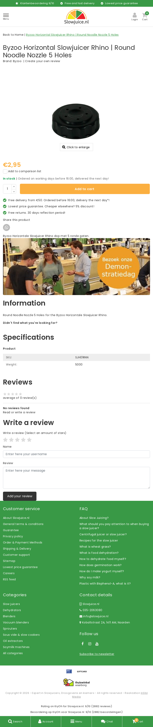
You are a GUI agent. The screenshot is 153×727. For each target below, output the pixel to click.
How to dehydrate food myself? (102, 559)
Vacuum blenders (16, 622)
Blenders (9, 616)
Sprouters (10, 629)
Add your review (19, 496)
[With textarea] (76, 478)
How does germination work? (100, 565)
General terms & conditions (23, 524)
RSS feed (9, 579)
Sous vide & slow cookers (21, 635)
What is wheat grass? (95, 547)
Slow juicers (11, 604)
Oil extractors (13, 641)
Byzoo (17, 61)
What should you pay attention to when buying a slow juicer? (114, 526)
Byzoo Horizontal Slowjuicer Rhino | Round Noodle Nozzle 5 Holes (72, 35)
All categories (13, 653)
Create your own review (42, 61)
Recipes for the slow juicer (98, 540)
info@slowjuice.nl (93, 616)
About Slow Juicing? (94, 518)
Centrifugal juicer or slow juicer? (103, 534)
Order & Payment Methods (22, 542)
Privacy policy (13, 536)
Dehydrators (12, 610)
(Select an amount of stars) (35, 433)
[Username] (76, 454)
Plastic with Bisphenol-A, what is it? (105, 584)
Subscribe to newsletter (96, 654)
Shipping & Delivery (17, 549)
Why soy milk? (89, 577)
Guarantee (11, 530)
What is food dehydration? (99, 553)
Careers (9, 573)
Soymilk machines (16, 647)
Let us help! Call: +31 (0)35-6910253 (28, 327)
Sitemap (9, 561)
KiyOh (58, 706)
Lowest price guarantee (20, 567)
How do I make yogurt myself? (101, 571)
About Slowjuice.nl (16, 518)
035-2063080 (90, 610)
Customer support (16, 555)
